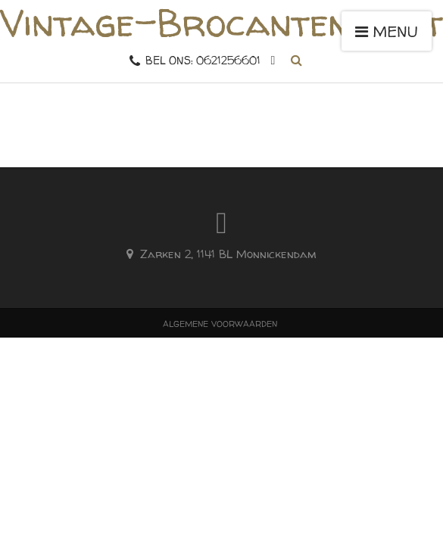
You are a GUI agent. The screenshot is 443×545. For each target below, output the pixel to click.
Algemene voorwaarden (220, 323)
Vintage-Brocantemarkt (221, 23)
